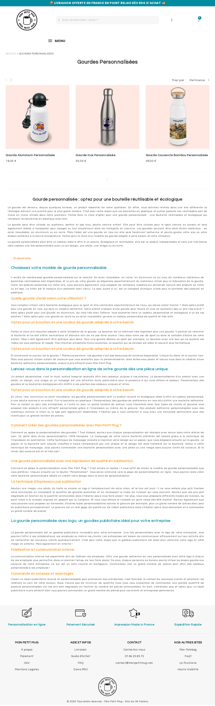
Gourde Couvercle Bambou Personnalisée (177, 155)
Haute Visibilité (188, 669)
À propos (27, 649)
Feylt (188, 656)
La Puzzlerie (188, 662)
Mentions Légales (27, 669)
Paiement (27, 656)
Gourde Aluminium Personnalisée (30, 155)
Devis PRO (80, 669)
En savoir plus (21, 258)
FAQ (81, 662)
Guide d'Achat (80, 656)
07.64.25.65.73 (134, 656)
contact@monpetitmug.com (134, 662)
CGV (27, 662)
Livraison (81, 649)
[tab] (107, 258)
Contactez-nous (134, 649)
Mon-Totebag (188, 649)
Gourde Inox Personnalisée (95, 155)
